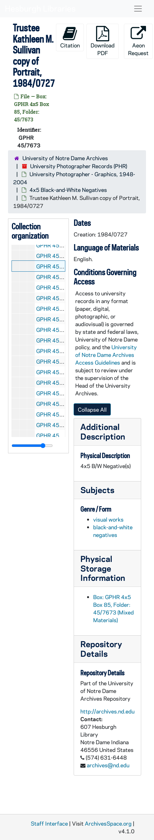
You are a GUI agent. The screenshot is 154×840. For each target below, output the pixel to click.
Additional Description (102, 431)
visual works (108, 519)
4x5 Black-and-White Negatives (68, 189)
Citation (70, 37)
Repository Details (101, 648)
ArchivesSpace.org (108, 823)
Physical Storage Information (102, 568)
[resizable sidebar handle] (32, 445)
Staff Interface (49, 823)
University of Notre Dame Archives (65, 157)
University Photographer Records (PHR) (78, 165)
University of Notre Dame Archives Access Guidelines (106, 354)
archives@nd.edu (108, 765)
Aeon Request (138, 41)
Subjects (97, 489)
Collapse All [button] (92, 409)
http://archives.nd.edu (107, 711)
